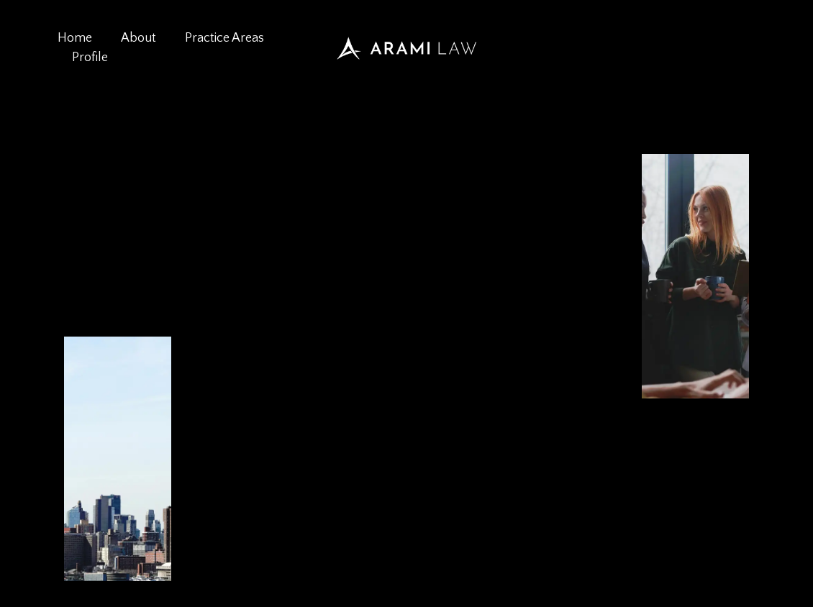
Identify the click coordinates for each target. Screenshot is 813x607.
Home (75, 38)
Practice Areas (224, 38)
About (138, 38)
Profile (90, 57)
